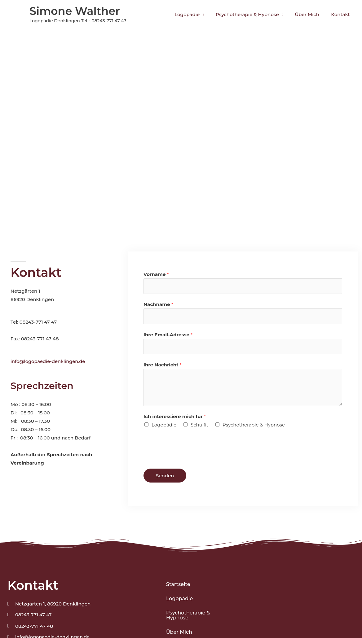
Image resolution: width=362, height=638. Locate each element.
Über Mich (311, 14)
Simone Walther (74, 11)
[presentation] (190, 448)
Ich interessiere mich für (174, 418)
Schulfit (199, 426)
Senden (165, 477)
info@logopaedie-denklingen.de (49, 361)
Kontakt (342, 14)
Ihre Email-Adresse (167, 335)
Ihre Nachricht (162, 366)
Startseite (178, 585)
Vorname (156, 274)
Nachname (158, 305)
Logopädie (196, 14)
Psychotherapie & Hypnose (253, 14)
